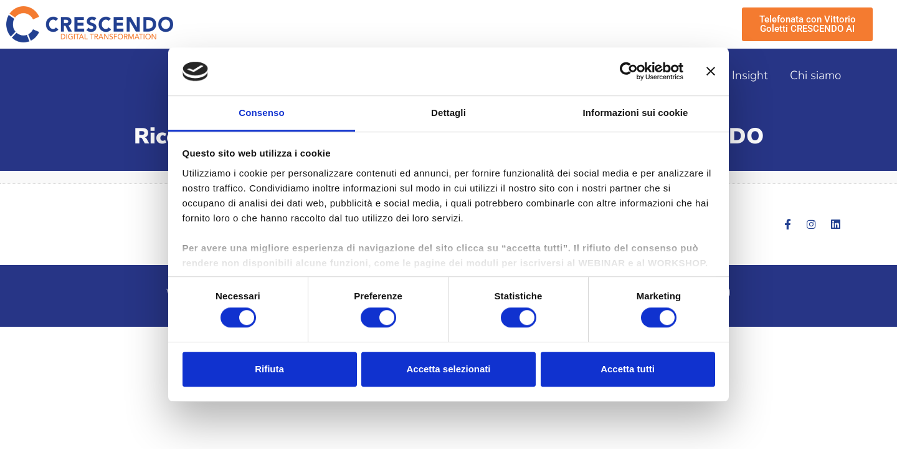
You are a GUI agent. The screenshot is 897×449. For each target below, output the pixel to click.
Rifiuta (269, 369)
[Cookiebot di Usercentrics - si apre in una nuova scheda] (628, 71)
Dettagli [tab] (448, 112)
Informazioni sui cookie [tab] (635, 112)
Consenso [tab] (261, 112)
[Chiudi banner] (710, 71)
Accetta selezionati (448, 369)
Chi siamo (815, 75)
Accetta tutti (627, 369)
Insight (749, 75)
